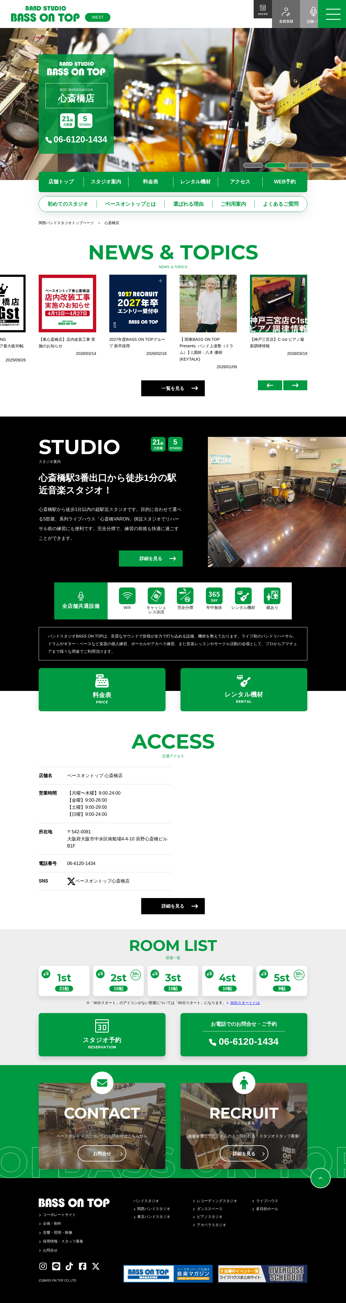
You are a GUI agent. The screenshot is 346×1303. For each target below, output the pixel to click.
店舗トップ (61, 182)
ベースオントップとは (130, 204)
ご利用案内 (233, 204)
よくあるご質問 (281, 204)
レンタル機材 (195, 182)
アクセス (240, 182)
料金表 (150, 182)
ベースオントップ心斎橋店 (98, 890)
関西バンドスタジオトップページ (66, 223)
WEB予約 (285, 182)
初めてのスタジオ (67, 204)
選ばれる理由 (188, 204)
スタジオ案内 (106, 182)
